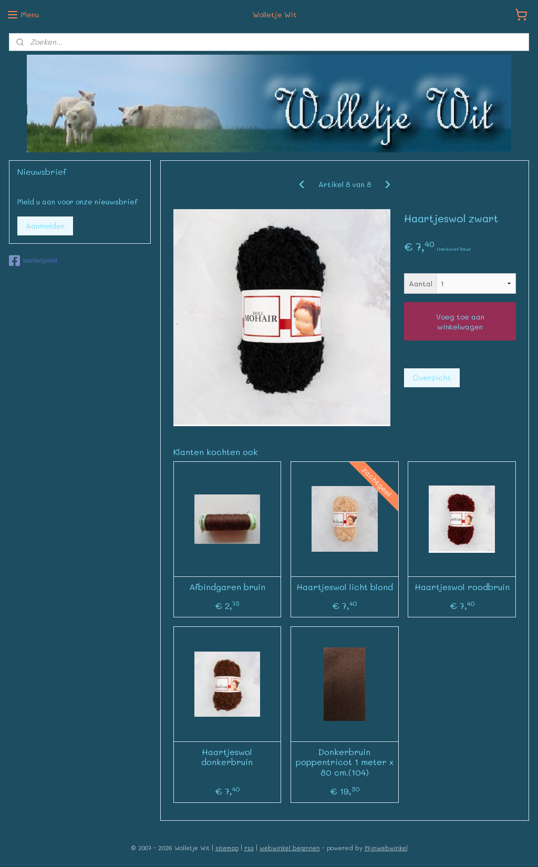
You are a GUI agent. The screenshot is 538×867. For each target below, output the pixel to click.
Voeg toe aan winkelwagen (460, 322)
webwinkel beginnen (290, 848)
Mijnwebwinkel (386, 848)
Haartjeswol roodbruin (462, 587)
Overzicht (431, 378)
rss (249, 848)
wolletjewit (33, 260)
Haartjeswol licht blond (344, 587)
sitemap (227, 848)
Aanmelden (45, 226)
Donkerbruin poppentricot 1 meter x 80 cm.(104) (345, 762)
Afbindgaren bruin (227, 587)
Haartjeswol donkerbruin (227, 757)
